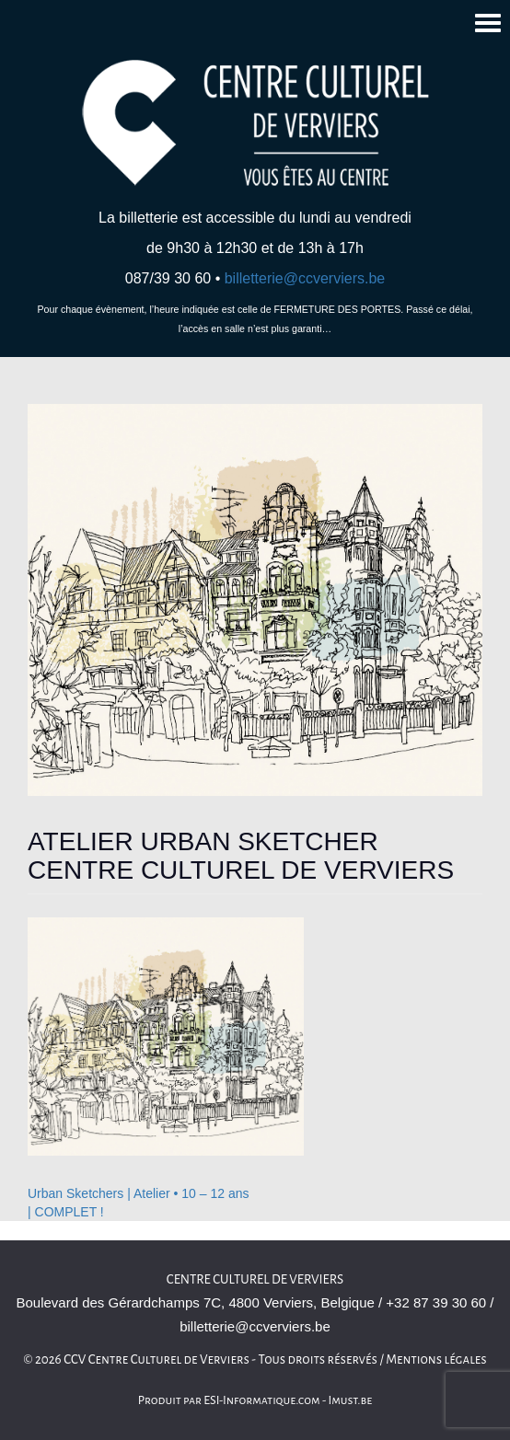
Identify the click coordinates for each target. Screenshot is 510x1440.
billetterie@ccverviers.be (305, 278)
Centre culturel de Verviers (255, 1279)
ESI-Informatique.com (261, 1400)
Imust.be (351, 1400)
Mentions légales (436, 1359)
